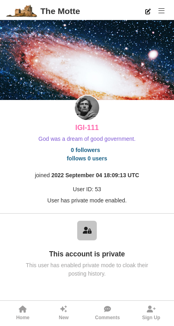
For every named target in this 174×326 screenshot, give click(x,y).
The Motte (60, 11)
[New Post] (148, 11)
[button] (161, 11)
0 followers (85, 150)
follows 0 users (87, 158)
